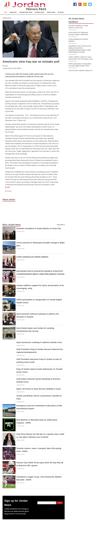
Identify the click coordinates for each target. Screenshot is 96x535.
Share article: (9, 199)
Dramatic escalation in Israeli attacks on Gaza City (38, 228)
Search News (51, 12)
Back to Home (7, 18)
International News (25, 12)
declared (32, 160)
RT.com (8, 191)
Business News (39, 12)
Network (61, 12)
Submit (59, 503)
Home (5, 12)
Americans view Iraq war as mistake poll (31, 61)
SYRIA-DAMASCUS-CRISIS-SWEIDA (32, 257)
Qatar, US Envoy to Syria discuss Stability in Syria (38, 389)
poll (41, 83)
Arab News (13, 12)
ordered (8, 182)
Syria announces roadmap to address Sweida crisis (39, 342)
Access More (60, 224)
